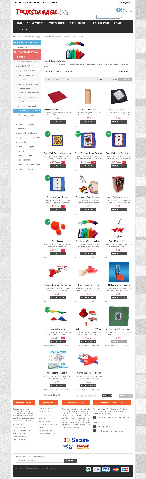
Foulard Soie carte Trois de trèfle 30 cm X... (119, 153)
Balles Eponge (57, 241)
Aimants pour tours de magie (28, 126)
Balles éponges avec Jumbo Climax (119, 197)
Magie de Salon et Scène (27, 142)
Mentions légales (45, 421)
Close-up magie (24, 97)
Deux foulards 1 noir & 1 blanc (118, 109)
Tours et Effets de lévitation (29, 173)
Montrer (99, 79)
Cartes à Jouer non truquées (26, 86)
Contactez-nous (44, 415)
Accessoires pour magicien (52, 37)
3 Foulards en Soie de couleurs (88, 241)
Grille (48, 79)
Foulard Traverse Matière (119, 241)
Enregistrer (52, 2)
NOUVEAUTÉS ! (23, 50)
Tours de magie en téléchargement (25, 166)
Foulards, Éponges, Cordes (29, 120)
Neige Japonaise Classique (57, 373)
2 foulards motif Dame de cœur (118, 329)
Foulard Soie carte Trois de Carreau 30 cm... (57, 197)
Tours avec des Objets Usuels (27, 108)
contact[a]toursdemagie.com (113, 431)
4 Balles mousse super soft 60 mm (88, 329)
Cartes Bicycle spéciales (28, 93)
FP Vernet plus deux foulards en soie (88, 373)
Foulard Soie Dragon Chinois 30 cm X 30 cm (57, 153)
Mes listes (31, 2)
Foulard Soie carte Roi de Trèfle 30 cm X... (88, 153)
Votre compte (20, 2)
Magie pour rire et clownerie (29, 146)
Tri (62, 79)
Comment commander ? (47, 434)
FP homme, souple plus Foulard (88, 285)
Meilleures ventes (45, 412)
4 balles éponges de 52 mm (119, 285)
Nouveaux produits (45, 409)
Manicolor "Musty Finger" (88, 109)
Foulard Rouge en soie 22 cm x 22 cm (57, 109)
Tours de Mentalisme (26, 178)
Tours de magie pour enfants (26, 157)
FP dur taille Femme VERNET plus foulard (58, 285)
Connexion (42, 2)
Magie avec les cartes (26, 79)
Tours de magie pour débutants (26, 135)
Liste (56, 79)
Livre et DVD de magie (26, 151)
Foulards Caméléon (57, 329)
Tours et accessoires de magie (29, 37)
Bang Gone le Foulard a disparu (88, 197)
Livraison (42, 418)
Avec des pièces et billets (29, 102)
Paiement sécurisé (45, 431)
